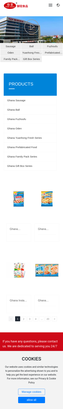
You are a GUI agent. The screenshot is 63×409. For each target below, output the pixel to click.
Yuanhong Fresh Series (31, 53)
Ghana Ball (13, 109)
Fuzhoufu (52, 46)
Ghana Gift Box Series (19, 166)
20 (48, 319)
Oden (11, 52)
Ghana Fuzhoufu (16, 119)
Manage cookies (31, 391)
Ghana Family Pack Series (22, 156)
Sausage (11, 46)
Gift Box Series (31, 59)
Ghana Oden (14, 128)
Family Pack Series (10, 60)
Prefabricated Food (52, 53)
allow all (31, 399)
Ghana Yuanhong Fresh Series (24, 137)
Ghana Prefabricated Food (22, 147)
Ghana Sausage (16, 100)
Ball (31, 46)
